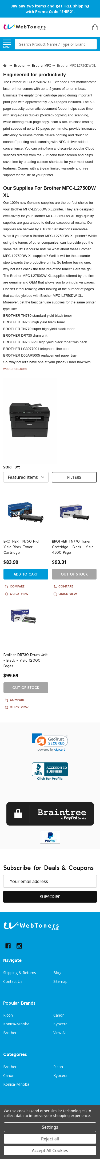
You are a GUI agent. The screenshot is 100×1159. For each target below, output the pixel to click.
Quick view (17, 594)
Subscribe (50, 896)
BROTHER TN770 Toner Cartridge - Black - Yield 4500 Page (73, 547)
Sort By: (11, 466)
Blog (57, 972)
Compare (15, 586)
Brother (10, 1032)
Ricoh (8, 1015)
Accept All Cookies (50, 1150)
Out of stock (74, 574)
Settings (50, 1127)
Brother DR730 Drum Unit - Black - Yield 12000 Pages (25, 660)
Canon (59, 1015)
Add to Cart (26, 574)
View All (59, 1032)
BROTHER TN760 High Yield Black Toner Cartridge (22, 547)
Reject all (50, 1139)
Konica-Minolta (16, 1023)
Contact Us (12, 981)
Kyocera (60, 1023)
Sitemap (60, 981)
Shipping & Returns (19, 972)
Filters (74, 477)
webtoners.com (15, 369)
